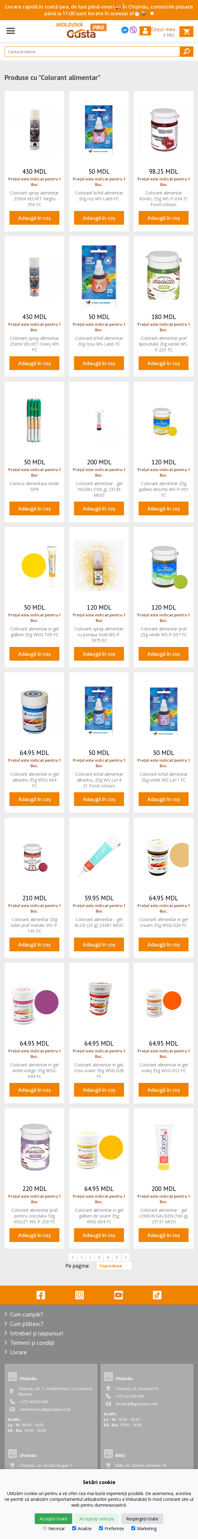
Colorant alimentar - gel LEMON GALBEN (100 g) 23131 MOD (163, 1216)
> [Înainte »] (125, 1257)
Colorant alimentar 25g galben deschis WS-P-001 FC (164, 489)
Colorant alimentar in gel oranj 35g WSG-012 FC (164, 1067)
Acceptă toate (53, 1519)
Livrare (18, 1352)
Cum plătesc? (26, 1323)
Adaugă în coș (34, 218)
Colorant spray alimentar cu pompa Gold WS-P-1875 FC (99, 634)
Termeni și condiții (32, 1342)
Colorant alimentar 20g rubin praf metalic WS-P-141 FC (34, 925)
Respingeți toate (142, 1519)
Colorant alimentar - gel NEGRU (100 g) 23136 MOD (99, 489)
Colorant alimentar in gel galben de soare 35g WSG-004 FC (99, 1216)
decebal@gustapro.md (136, 1404)
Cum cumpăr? (26, 1314)
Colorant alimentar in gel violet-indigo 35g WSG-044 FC (34, 1070)
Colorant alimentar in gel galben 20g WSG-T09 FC (34, 631)
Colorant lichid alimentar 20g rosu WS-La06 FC (99, 341)
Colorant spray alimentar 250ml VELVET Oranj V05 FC (34, 344)
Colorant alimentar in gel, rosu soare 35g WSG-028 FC (99, 1070)
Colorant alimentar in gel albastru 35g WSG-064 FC (34, 780)
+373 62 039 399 (129, 1396)
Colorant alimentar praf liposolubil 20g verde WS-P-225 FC (163, 344)
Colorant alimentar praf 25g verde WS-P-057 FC (163, 631)
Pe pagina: (77, 1265)
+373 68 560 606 (33, 1401)
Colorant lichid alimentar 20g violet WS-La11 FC (164, 777)
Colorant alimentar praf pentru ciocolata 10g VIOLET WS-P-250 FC (35, 1216)
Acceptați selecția (97, 1519)
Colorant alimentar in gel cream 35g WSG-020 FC (164, 922)
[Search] (99, 51)
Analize (82, 1528)
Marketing (144, 1528)
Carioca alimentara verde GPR (34, 486)
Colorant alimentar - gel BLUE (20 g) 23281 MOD (99, 922)
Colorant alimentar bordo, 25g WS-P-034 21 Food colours (164, 198)
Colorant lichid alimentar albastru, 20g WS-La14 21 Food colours (99, 780)
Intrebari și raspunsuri (36, 1333)
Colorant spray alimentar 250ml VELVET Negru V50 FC (34, 198)
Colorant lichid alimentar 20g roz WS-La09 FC (99, 195)
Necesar (54, 1528)
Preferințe (111, 1528)
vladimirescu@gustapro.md (44, 1409)
